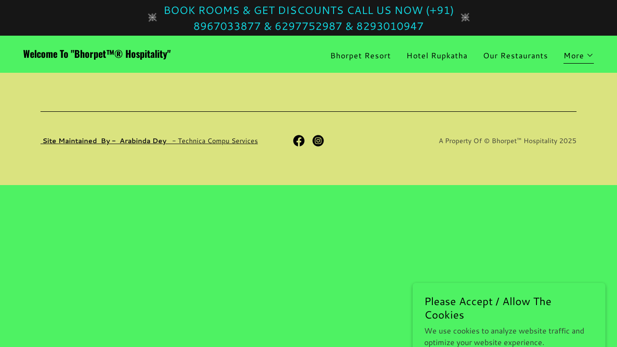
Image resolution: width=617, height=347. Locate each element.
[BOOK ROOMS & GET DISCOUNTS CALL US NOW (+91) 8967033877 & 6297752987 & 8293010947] (308, 18)
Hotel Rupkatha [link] (437, 55)
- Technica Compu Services (149, 141)
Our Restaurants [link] (515, 55)
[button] (578, 57)
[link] (162, 54)
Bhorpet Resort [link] (360, 55)
